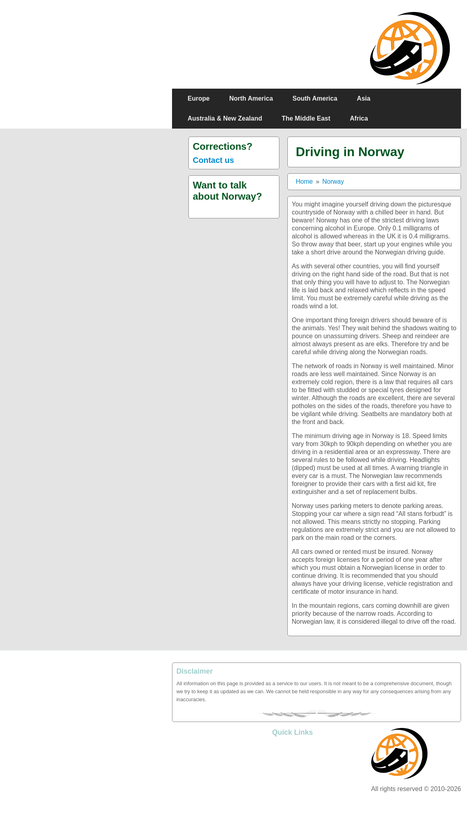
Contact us (213, 160)
